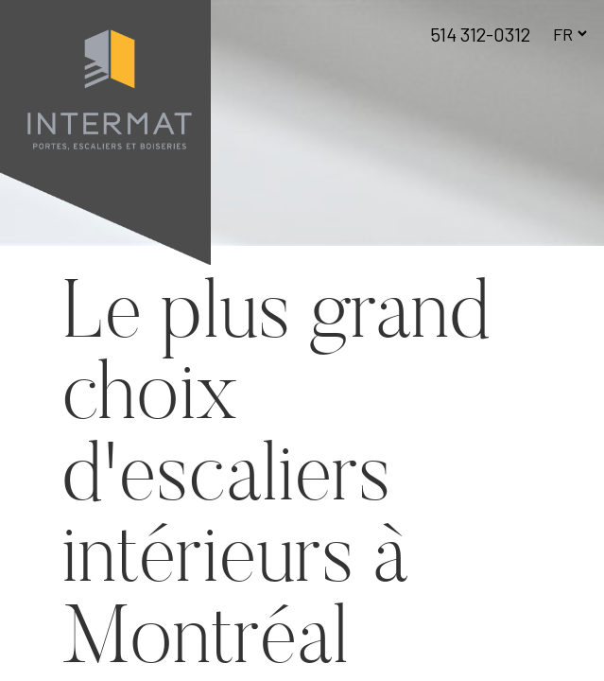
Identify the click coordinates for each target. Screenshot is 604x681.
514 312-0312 (480, 34)
